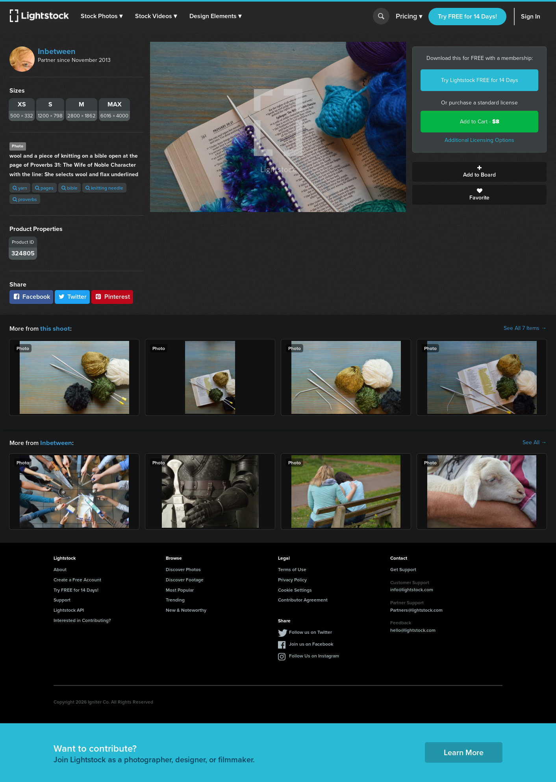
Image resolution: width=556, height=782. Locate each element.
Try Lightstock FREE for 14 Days (479, 80)
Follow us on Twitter (310, 631)
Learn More (464, 751)
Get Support (403, 568)
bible (69, 187)
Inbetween (57, 51)
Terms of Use (292, 568)
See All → (535, 442)
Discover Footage (185, 578)
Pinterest (112, 296)
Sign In (530, 16)
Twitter (72, 296)
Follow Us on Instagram (314, 655)
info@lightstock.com (411, 588)
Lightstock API (69, 609)
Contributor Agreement (303, 599)
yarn (20, 187)
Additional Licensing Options (479, 140)
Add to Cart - (479, 121)
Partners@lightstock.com (416, 609)
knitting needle (104, 187)
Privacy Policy (292, 578)
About (60, 568)
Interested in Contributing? (82, 619)
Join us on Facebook (311, 643)
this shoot (54, 328)
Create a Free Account (77, 578)
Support (62, 599)
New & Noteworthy (186, 609)
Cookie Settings (295, 589)
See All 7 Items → (525, 328)
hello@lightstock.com (413, 629)
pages (44, 187)
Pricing (409, 16)
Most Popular (180, 589)
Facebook (31, 296)
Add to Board (479, 172)
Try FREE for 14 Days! (467, 16)
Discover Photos (183, 568)
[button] (102, 16)
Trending (175, 599)
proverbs (25, 199)
